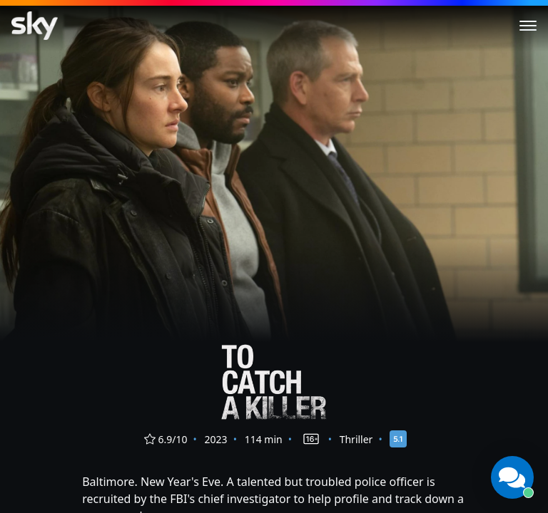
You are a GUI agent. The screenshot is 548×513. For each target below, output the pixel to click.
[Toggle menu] (528, 25)
